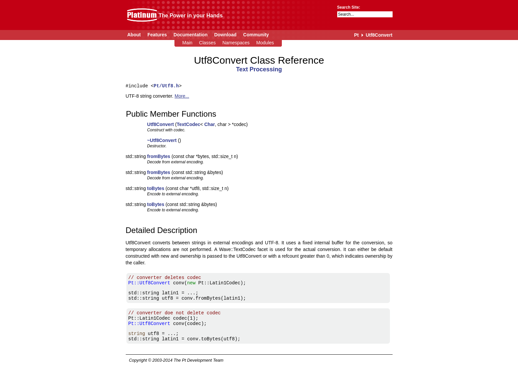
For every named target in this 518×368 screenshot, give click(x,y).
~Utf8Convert (161, 140)
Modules (265, 42)
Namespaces (236, 42)
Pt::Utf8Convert (149, 283)
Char (209, 124)
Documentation (190, 34)
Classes (207, 42)
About (134, 34)
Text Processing (259, 69)
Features (157, 34)
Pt (356, 35)
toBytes (155, 188)
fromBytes (158, 156)
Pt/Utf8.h (166, 86)
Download (225, 34)
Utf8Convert (379, 35)
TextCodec (188, 124)
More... (182, 96)
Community (256, 34)
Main (187, 42)
